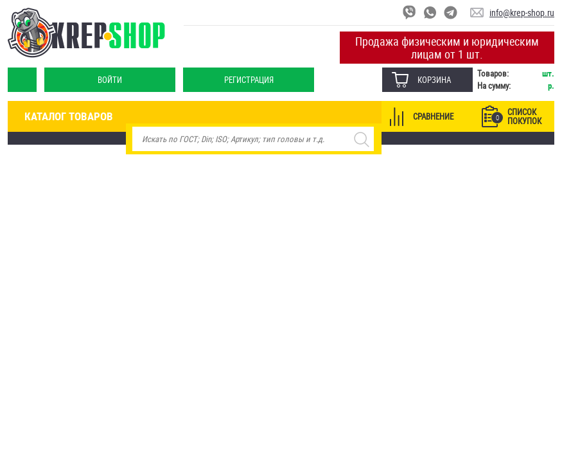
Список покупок (516, 116)
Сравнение (433, 116)
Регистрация (249, 80)
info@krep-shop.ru (521, 12)
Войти (110, 80)
